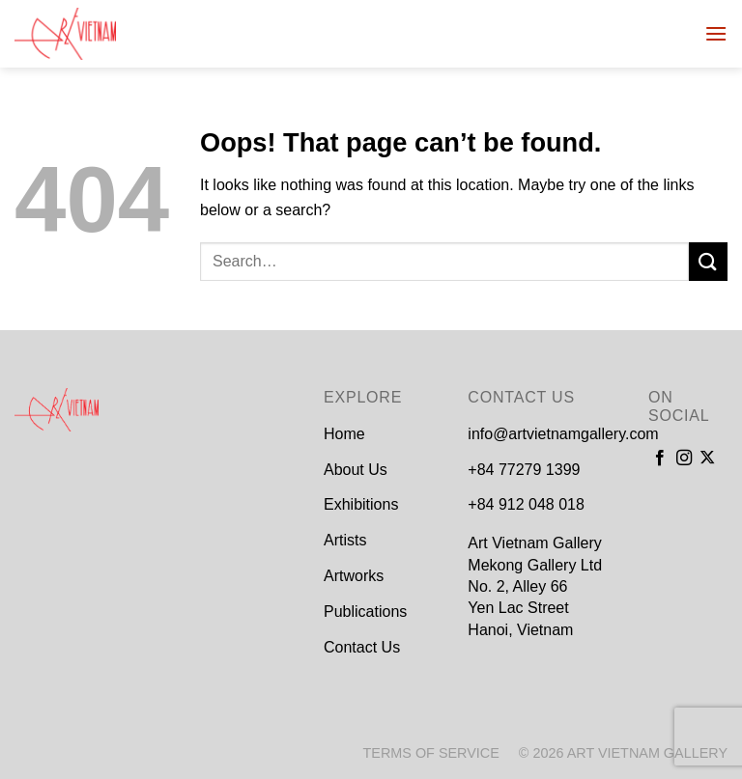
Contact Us (362, 647)
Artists (345, 540)
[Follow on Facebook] (660, 458)
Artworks (354, 576)
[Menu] (716, 33)
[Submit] (708, 261)
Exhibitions (361, 504)
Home (344, 434)
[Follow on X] (707, 458)
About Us (355, 469)
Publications (365, 611)
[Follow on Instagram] (684, 458)
